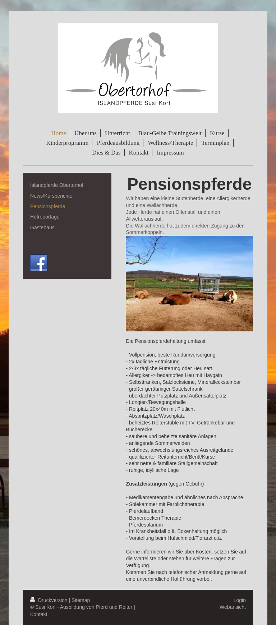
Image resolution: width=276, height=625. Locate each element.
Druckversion (49, 600)
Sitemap (81, 600)
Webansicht (233, 607)
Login (240, 600)
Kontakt (38, 614)
